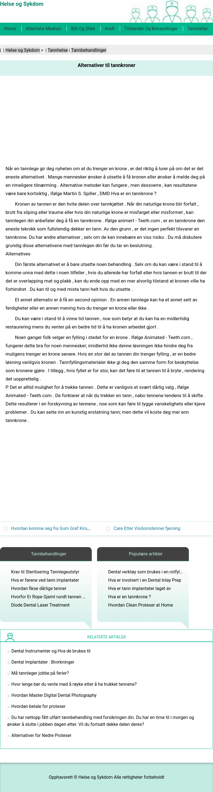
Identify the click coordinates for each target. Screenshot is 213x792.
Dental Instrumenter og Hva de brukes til (50, 651)
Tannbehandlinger (88, 50)
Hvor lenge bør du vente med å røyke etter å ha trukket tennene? (74, 684)
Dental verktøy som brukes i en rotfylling (147, 571)
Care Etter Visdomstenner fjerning (147, 528)
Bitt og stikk (83, 28)
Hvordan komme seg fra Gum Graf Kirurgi (51, 528)
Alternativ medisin (43, 28)
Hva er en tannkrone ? (129, 596)
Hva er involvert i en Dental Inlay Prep (144, 580)
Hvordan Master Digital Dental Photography (54, 695)
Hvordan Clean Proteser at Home (140, 605)
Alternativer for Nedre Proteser (41, 735)
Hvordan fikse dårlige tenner (38, 588)
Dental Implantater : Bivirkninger (42, 662)
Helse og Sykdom (23, 50)
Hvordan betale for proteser (38, 706)
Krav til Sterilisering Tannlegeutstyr (45, 571)
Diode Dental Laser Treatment (40, 605)
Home (10, 28)
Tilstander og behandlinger (151, 28)
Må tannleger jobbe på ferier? (40, 673)
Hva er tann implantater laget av (139, 588)
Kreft (110, 28)
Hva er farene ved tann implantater (45, 580)
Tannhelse (197, 28)
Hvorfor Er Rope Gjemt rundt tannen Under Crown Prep (64, 596)
